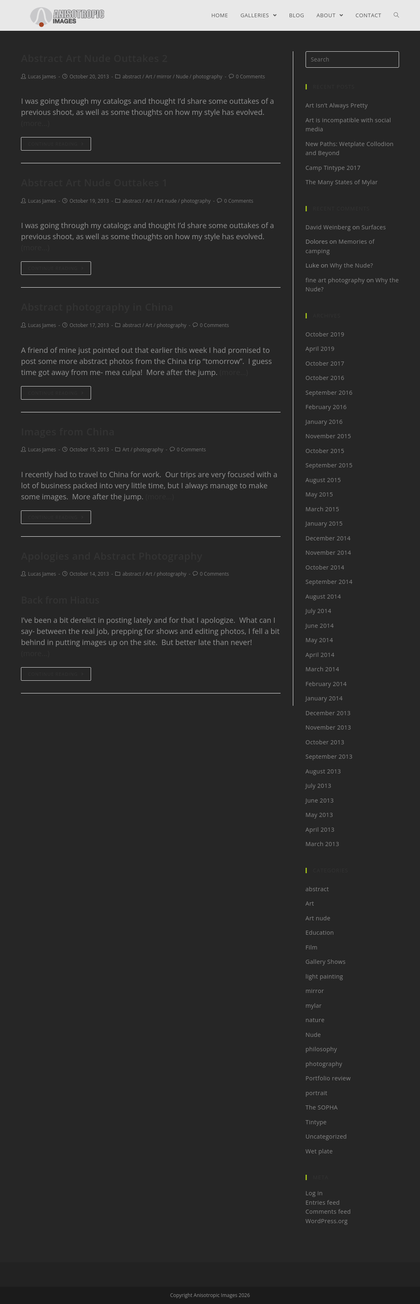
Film (311, 947)
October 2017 (325, 363)
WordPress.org (327, 1221)
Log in (314, 1193)
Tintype (316, 1122)
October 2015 (325, 450)
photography (207, 76)
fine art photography (335, 280)
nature (315, 1020)
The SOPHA (322, 1107)
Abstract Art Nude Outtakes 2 (94, 58)
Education (320, 932)
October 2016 (325, 377)
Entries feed (323, 1202)
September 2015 (329, 465)
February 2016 (326, 407)
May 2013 (319, 814)
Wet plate (319, 1151)
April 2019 (320, 348)
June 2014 (320, 625)
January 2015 (324, 523)
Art (149, 76)
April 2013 (320, 829)
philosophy (321, 1049)
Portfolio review (328, 1078)
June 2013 (320, 800)
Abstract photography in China (97, 306)
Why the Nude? (351, 265)
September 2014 (329, 581)
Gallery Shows (326, 961)
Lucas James (42, 76)
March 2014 (323, 669)
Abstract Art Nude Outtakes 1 (94, 182)
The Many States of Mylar (342, 182)
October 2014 (325, 567)
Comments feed (328, 1211)
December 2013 (328, 713)
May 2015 (319, 494)
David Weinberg (328, 227)
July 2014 (318, 610)
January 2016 (324, 421)
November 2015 (329, 436)
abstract (131, 76)
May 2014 (319, 640)
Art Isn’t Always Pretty (337, 105)
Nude (182, 76)
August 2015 (323, 480)
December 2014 (328, 538)
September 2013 (329, 756)
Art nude (167, 200)
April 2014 (320, 654)
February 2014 (326, 683)
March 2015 (323, 509)
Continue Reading (56, 144)
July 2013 (318, 785)
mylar (314, 1005)
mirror (164, 76)
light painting (324, 976)
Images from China (68, 431)
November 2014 (329, 552)
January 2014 (324, 698)
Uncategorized (326, 1136)
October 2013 (325, 742)
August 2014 (323, 596)
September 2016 (329, 392)
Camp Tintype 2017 (333, 167)
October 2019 (325, 334)
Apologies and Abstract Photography (112, 556)
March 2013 (323, 844)
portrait (316, 1093)
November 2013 (329, 727)
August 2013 (323, 771)
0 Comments (250, 76)
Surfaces (374, 227)
